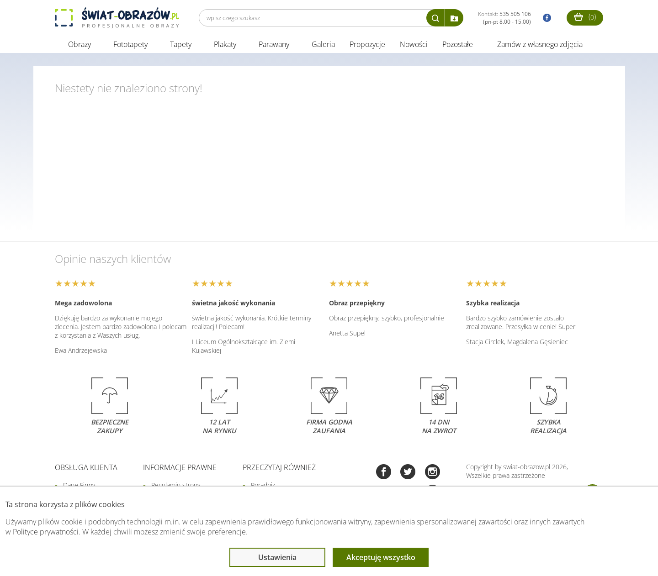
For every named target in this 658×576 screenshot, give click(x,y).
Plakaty (225, 45)
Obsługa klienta (86, 468)
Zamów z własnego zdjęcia (540, 45)
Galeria (323, 45)
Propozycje (367, 45)
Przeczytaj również (279, 468)
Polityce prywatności (46, 532)
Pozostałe (458, 45)
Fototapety (130, 45)
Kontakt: (504, 18)
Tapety (180, 45)
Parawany (274, 45)
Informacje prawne (180, 468)
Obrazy (79, 45)
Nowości (414, 45)
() (585, 16)
